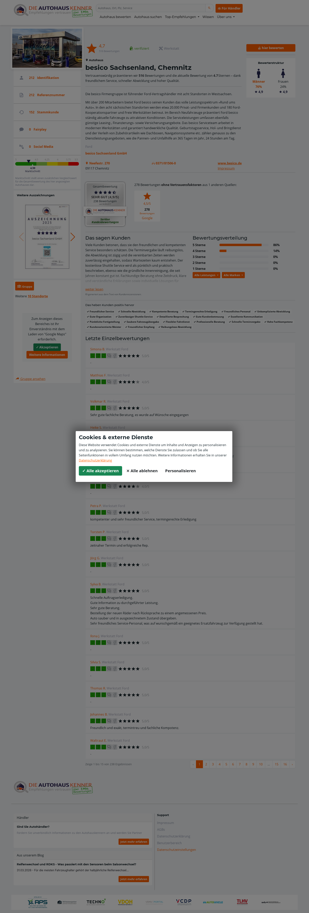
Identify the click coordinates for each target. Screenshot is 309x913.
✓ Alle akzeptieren (100, 470)
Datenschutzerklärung (95, 460)
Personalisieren (180, 470)
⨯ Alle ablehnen (142, 470)
